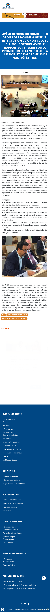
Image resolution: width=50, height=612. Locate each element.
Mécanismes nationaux (12, 453)
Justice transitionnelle (17, 315)
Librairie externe (10, 507)
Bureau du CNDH (9, 446)
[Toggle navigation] (45, 6)
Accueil (25, 72)
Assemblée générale (11, 442)
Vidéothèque (8, 542)
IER (3, 315)
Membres (7, 438)
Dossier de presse (10, 529)
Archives (7, 510)
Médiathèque (9, 536)
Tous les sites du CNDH (14, 576)
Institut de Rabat (10, 460)
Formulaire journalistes (12, 533)
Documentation (11, 494)
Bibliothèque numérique (13, 503)
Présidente (8, 429)
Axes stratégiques (11, 476)
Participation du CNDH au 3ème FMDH (19, 588)
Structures (8, 432)
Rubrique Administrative (15, 553)
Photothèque (8, 539)
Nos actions (9, 471)
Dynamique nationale (12, 480)
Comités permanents (12, 449)
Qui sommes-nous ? (12, 414)
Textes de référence (12, 500)
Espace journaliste (12, 521)
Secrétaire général (10, 435)
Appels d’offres (9, 565)
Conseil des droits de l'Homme (14, 318)
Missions (6, 425)
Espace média (10, 527)
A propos (6, 422)
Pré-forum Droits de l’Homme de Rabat (20, 585)
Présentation (9, 419)
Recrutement (8, 561)
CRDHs (5, 456)
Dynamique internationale (14, 483)
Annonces (8, 559)
